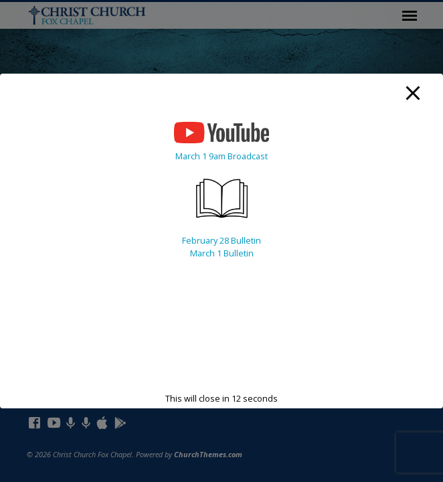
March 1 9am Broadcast (221, 156)
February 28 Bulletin (221, 240)
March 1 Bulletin (222, 253)
